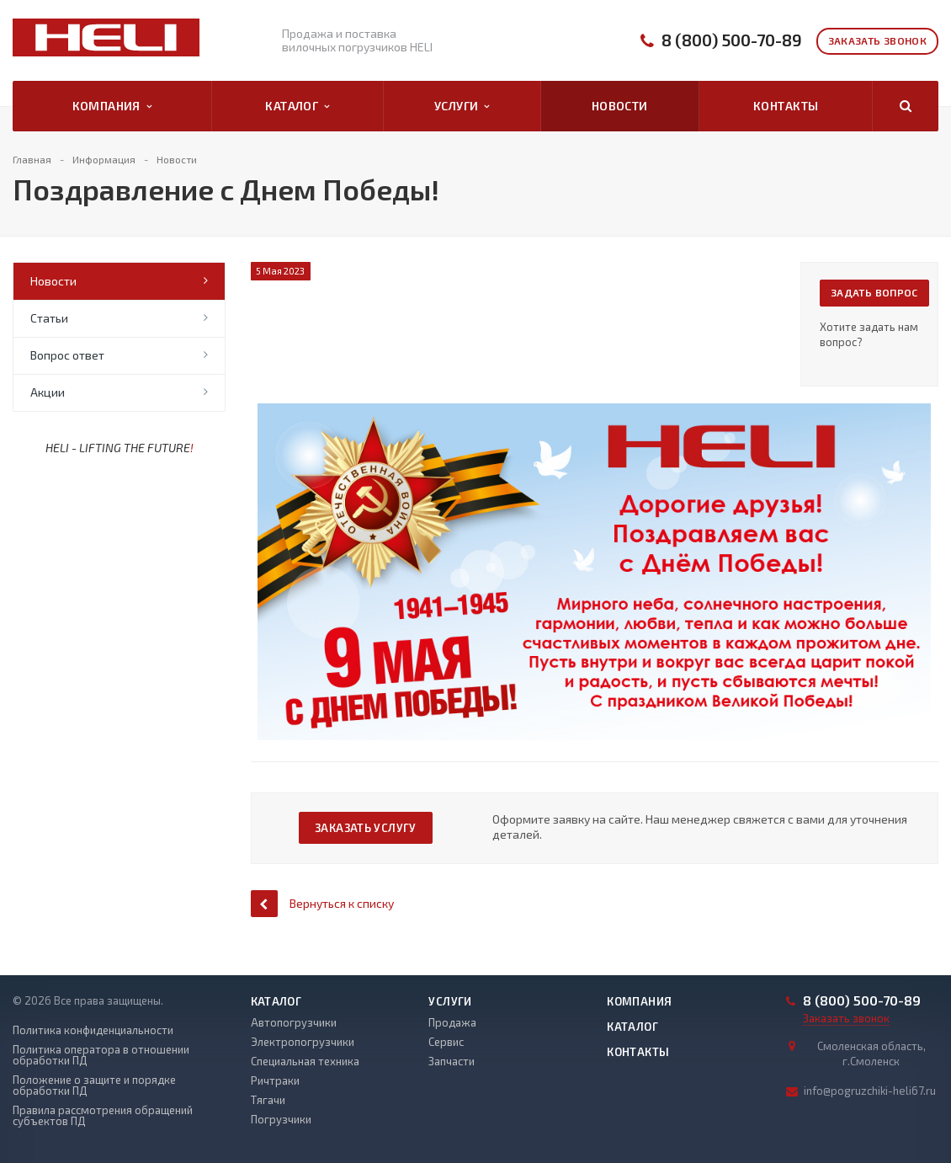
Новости (620, 106)
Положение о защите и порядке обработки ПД (94, 1085)
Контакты (785, 106)
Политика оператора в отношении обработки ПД (101, 1055)
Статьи (49, 318)
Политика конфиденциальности (93, 1030)
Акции (47, 392)
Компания (112, 106)
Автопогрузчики (294, 1022)
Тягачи (268, 1100)
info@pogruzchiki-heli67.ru (870, 1090)
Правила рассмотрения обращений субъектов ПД (103, 1116)
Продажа (452, 1022)
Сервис (446, 1041)
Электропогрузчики (302, 1041)
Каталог (297, 106)
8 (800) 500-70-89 (731, 40)
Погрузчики (281, 1119)
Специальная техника (305, 1061)
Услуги (462, 106)
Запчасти (451, 1061)
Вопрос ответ (67, 355)
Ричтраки (275, 1080)
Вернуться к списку (322, 903)
